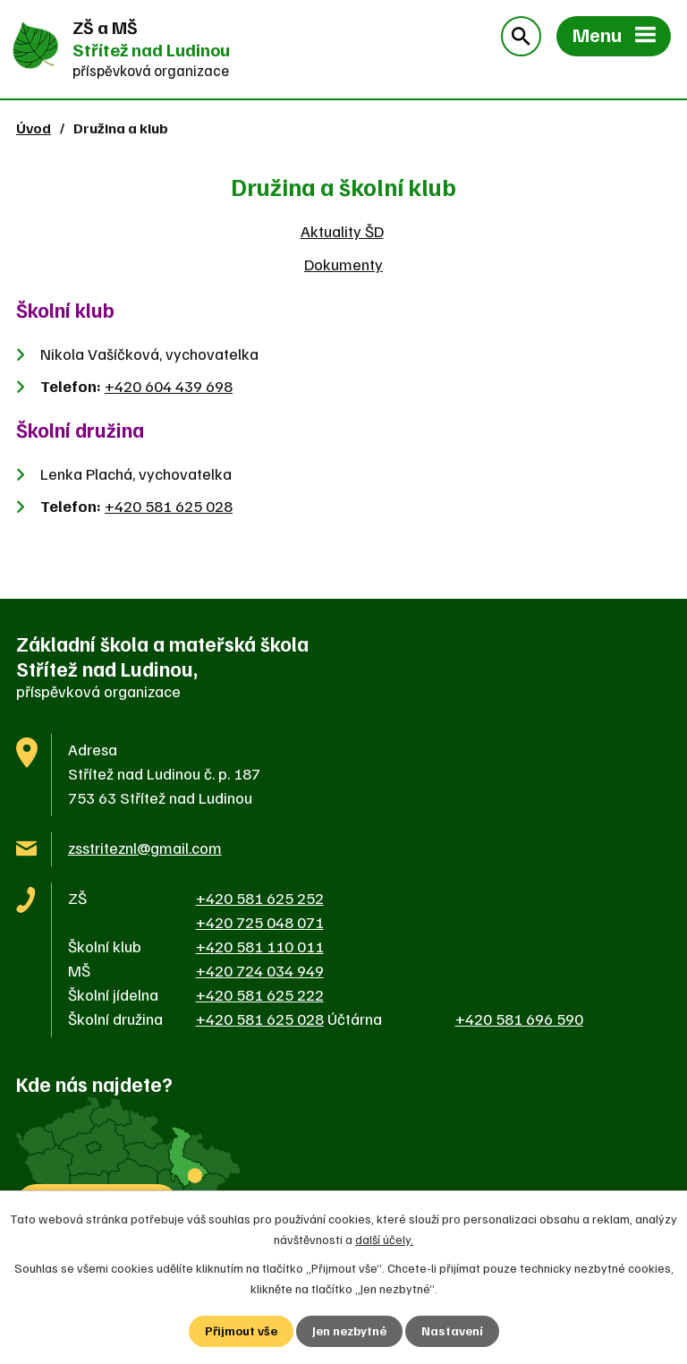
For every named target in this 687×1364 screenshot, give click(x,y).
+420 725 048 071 (260, 922)
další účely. (384, 1238)
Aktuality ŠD (342, 231)
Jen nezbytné (349, 1331)
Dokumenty (343, 264)
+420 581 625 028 (169, 506)
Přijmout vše (241, 1331)
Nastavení (452, 1331)
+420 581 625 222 (260, 994)
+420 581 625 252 (260, 898)
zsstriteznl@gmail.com (145, 847)
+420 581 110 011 (260, 946)
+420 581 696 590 (519, 1018)
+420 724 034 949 (260, 970)
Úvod (33, 127)
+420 (169, 386)
